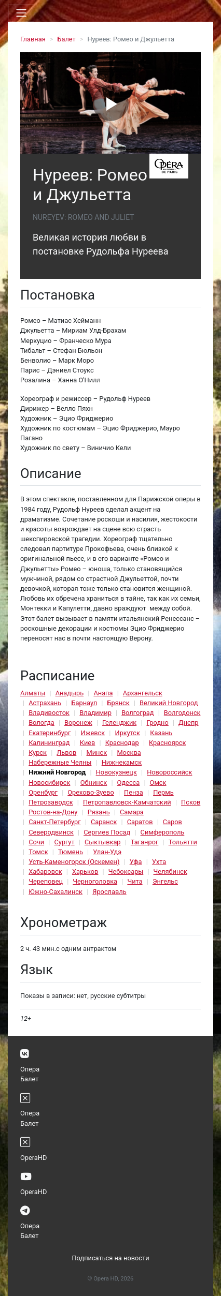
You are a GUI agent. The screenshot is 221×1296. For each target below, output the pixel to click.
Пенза (133, 792)
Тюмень (70, 852)
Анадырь (70, 693)
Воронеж (78, 722)
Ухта (159, 862)
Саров (172, 822)
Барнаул (84, 703)
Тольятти (183, 842)
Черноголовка (95, 881)
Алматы (32, 693)
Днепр (188, 722)
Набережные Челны (60, 762)
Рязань (99, 812)
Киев (87, 743)
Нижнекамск (122, 762)
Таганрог (144, 842)
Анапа (103, 693)
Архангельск (142, 693)
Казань (161, 733)
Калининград (49, 743)
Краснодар (122, 743)
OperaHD (33, 1157)
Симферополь (163, 832)
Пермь (163, 792)
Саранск (104, 822)
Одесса (128, 782)
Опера (29, 1069)
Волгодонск (182, 713)
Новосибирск (49, 782)
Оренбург (43, 792)
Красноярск (167, 743)
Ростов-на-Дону (53, 812)
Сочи (36, 842)
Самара (132, 812)
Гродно (158, 722)
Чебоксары (126, 871)
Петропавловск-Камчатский (127, 802)
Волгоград (137, 713)
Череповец (46, 881)
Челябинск (170, 871)
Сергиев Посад (107, 832)
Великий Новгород (169, 703)
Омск (158, 782)
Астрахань (45, 703)
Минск (97, 752)
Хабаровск (45, 871)
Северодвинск (51, 832)
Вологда (41, 722)
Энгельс (165, 881)
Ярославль (109, 892)
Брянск (118, 703)
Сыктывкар (103, 842)
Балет (66, 39)
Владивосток (49, 713)
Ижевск (93, 733)
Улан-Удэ (107, 852)
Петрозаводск (51, 802)
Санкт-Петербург (54, 822)
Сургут (64, 842)
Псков (190, 802)
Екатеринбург (50, 733)
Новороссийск (169, 772)
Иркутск (127, 733)
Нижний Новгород (57, 772)
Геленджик (119, 722)
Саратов (140, 822)
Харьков (85, 871)
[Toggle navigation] (21, 13)
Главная (33, 39)
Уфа (136, 862)
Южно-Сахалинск (55, 892)
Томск (38, 852)
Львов (66, 752)
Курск (38, 752)
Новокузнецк (116, 772)
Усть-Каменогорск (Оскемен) (74, 862)
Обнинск (93, 782)
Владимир (95, 713)
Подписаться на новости (110, 1258)
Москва (129, 752)
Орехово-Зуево (90, 792)
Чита (134, 881)
